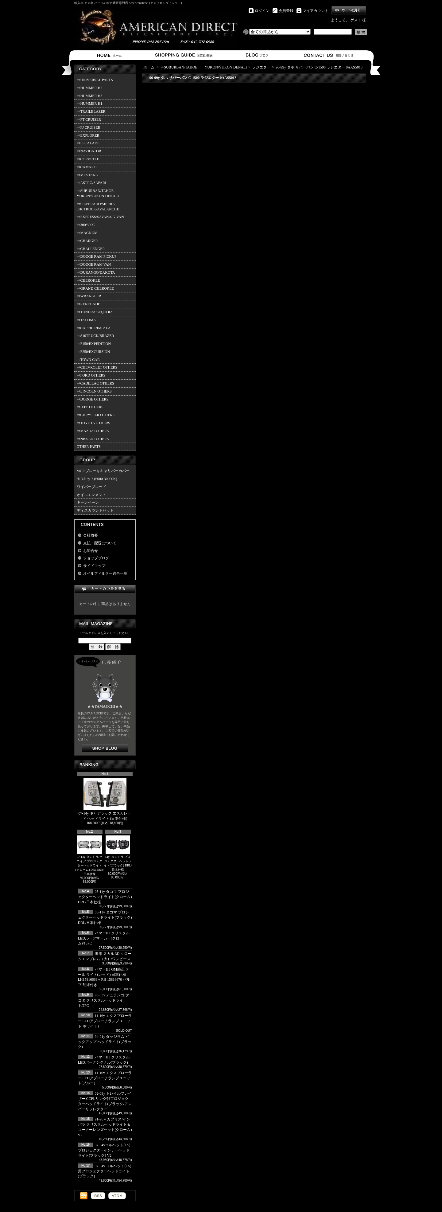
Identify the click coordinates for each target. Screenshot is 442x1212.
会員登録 (286, 11)
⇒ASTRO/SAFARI (91, 183)
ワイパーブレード (91, 487)
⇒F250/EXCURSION (93, 352)
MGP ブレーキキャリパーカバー (103, 471)
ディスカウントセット (95, 510)
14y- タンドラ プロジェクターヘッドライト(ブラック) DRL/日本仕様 (118, 853)
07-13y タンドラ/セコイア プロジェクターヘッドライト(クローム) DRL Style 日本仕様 (90, 855)
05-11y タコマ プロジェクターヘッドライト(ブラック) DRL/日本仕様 (105, 917)
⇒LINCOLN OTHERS (94, 391)
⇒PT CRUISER (89, 119)
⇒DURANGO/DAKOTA (96, 272)
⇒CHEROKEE (88, 280)
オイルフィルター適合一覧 (105, 573)
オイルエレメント (91, 495)
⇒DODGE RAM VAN (94, 264)
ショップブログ (256, 55)
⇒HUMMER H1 (90, 103)
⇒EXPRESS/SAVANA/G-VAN (100, 217)
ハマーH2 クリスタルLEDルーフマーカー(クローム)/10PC (104, 938)
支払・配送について (183, 55)
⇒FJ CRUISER (88, 127)
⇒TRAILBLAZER (91, 111)
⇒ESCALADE (88, 143)
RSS (98, 1195)
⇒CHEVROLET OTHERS (97, 367)
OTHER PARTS (89, 446)
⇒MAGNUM (87, 233)
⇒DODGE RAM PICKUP (97, 256)
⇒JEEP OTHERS (90, 407)
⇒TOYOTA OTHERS (93, 423)
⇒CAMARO (87, 167)
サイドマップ (94, 566)
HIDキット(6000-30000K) (97, 479)
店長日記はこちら (105, 748)
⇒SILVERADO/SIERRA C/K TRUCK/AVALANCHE (98, 206)
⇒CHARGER (87, 241)
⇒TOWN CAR (88, 360)
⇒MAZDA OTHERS (93, 431)
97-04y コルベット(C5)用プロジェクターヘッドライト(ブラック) (104, 1171)
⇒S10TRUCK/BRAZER (95, 336)
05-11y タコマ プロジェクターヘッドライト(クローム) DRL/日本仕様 (105, 896)
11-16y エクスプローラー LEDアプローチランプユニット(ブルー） (105, 1078)
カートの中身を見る (105, 589)
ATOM (117, 1195)
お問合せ (329, 55)
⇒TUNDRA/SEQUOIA (95, 312)
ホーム (110, 55)
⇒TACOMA (86, 320)
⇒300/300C (86, 225)
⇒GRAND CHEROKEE (95, 288)
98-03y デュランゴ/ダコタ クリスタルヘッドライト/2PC (103, 1000)
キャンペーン (88, 502)
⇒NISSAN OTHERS (93, 439)
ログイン (262, 11)
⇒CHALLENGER (91, 249)
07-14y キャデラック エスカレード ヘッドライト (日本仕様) (105, 799)
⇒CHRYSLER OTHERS (96, 415)
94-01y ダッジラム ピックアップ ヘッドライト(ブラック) (105, 1041)
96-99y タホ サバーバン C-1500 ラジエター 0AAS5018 (319, 67)
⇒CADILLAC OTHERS (95, 383)
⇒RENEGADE (88, 304)
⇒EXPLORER (88, 135)
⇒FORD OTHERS (91, 375)
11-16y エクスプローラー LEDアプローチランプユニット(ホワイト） (105, 1021)
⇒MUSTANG (87, 175)
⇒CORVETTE (88, 159)
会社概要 (90, 535)
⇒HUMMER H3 (90, 96)
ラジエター (261, 67)
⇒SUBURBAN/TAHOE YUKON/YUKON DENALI (99, 193)
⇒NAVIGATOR (89, 151)
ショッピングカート (349, 10)
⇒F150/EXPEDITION (94, 344)
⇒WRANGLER (89, 296)
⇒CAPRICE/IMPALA (94, 328)
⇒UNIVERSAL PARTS (95, 80)
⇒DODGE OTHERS (93, 399)
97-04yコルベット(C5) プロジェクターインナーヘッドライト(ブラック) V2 (104, 1150)
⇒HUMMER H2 (90, 88)
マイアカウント (315, 11)
